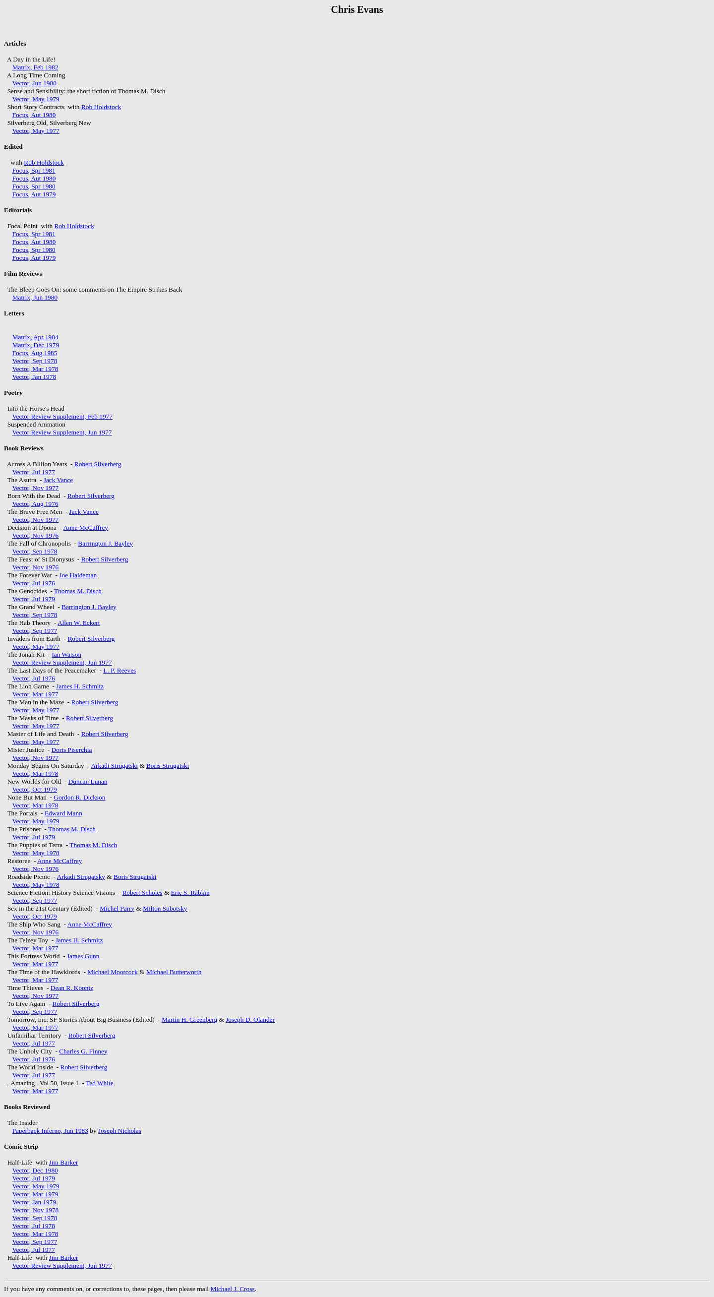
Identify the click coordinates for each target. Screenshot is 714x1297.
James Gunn (83, 956)
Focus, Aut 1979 (34, 194)
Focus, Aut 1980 (34, 115)
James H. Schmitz (80, 686)
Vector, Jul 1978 (33, 1226)
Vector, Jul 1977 (33, 472)
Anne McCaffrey (85, 527)
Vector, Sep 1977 (34, 630)
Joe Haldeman (78, 575)
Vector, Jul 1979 (33, 599)
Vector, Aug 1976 (35, 503)
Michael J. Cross (232, 1289)
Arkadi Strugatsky (81, 876)
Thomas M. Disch (78, 591)
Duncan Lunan (88, 781)
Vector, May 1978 (35, 853)
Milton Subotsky (165, 908)
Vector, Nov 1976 (35, 535)
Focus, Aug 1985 (35, 353)
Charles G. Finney (83, 1051)
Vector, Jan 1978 (34, 376)
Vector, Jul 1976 (33, 583)
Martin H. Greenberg (189, 1019)
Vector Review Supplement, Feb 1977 (62, 416)
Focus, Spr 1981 (34, 170)
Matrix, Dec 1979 (35, 345)
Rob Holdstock (101, 107)
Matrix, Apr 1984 (35, 337)
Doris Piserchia (72, 749)
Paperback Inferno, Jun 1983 (50, 1130)
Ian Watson (66, 654)
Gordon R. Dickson (79, 797)
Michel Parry (117, 908)
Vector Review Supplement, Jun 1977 (62, 432)
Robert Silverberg (97, 464)
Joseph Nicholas (119, 1130)
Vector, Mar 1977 (35, 694)
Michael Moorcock (112, 972)
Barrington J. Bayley (105, 543)
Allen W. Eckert (79, 622)
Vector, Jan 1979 (34, 1202)
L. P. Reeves (119, 670)
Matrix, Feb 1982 (35, 67)
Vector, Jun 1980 (34, 83)
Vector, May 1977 (35, 130)
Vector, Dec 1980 (35, 1170)
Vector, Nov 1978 (35, 1210)
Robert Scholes (142, 892)
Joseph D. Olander (250, 1019)
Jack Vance (58, 480)
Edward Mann (63, 813)
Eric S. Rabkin (190, 892)
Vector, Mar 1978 (35, 368)
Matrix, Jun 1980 (35, 297)
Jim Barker (63, 1162)
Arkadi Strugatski (114, 765)
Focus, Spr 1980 (34, 186)
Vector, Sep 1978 (34, 361)
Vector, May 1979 (35, 99)
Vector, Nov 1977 (35, 488)
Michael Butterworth (173, 972)
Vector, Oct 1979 (34, 789)
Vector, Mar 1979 (35, 1194)
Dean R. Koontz (72, 987)
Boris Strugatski (167, 765)
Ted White (99, 1083)
